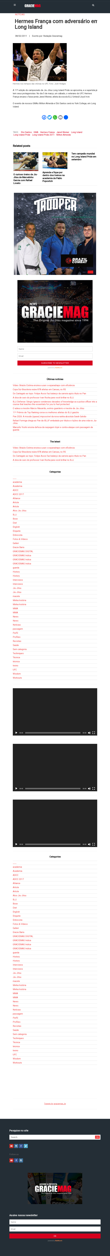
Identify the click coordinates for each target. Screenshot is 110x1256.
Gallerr (16, 543)
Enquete (17, 531)
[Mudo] (89, 732)
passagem (18, 629)
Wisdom (17, 673)
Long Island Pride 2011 (43, 135)
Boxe (15, 518)
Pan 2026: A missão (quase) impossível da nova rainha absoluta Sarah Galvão (49, 416)
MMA (15, 608)
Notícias (20, 14)
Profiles (16, 637)
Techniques (18, 653)
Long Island (76, 132)
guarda (16, 567)
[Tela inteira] (93, 732)
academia (17, 482)
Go (97, 1137)
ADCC (15, 490)
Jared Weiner (62, 132)
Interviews (18, 580)
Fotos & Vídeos (20, 539)
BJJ (15, 514)
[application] (55, 712)
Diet (15, 523)
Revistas (17, 641)
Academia (17, 486)
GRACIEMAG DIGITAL (23, 551)
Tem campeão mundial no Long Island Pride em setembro (83, 156)
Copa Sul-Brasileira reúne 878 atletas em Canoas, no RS (39, 389)
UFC (15, 669)
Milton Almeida (63, 135)
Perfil (15, 633)
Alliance (16, 498)
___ (14, 478)
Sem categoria (20, 649)
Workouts (17, 678)
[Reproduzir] (16, 732)
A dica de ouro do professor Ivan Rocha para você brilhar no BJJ (43, 397)
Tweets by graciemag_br (55, 1104)
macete (16, 596)
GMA (36, 132)
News (15, 616)
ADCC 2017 (18, 494)
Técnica (16, 657)
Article (16, 502)
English (16, 527)
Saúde (16, 645)
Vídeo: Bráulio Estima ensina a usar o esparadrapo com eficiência (44, 385)
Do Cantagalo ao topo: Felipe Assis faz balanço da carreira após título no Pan (49, 393)
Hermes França (47, 132)
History (16, 571)
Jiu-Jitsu (17, 588)
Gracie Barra (18, 547)
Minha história (19, 600)
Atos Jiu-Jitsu (19, 510)
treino (15, 665)
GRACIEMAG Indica (22, 555)
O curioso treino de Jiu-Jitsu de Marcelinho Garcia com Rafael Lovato (25, 178)
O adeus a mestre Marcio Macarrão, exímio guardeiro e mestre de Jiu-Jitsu (48, 408)
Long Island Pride (21, 135)
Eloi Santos (26, 132)
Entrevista (17, 535)
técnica (16, 661)
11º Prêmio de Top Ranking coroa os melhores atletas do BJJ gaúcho (46, 412)
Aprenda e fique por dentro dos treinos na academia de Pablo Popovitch (53, 176)
